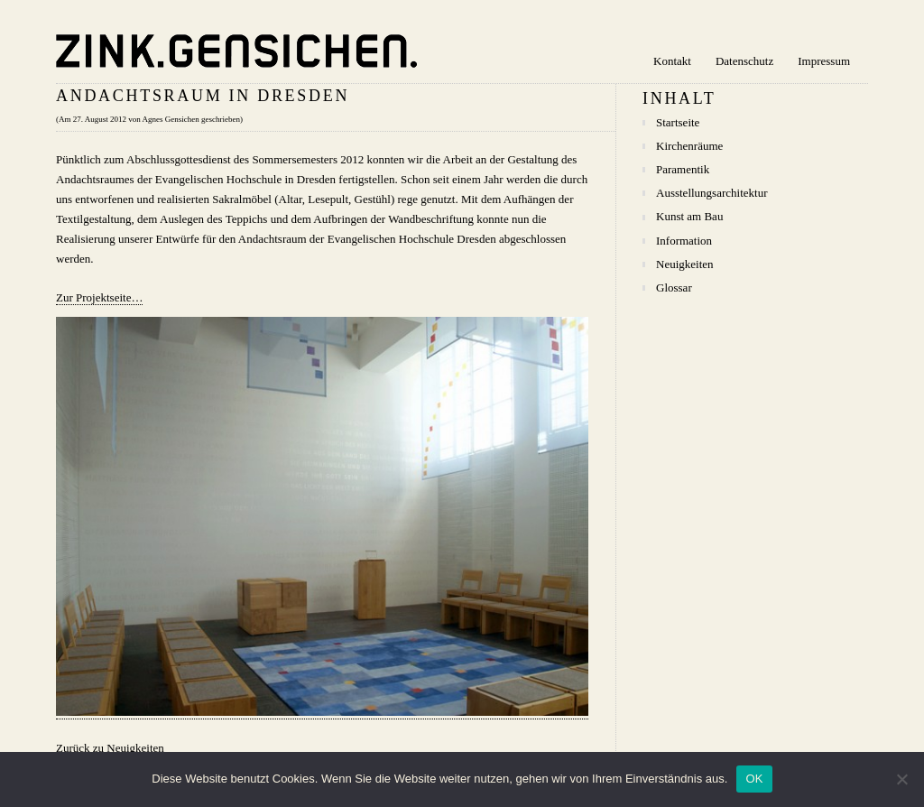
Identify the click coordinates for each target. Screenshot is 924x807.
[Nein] (901, 779)
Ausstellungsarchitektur (711, 192)
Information (684, 240)
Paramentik (682, 169)
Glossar (674, 287)
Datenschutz (744, 61)
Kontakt (672, 61)
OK (753, 778)
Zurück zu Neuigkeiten (110, 748)
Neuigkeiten (685, 264)
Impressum (824, 61)
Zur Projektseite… (99, 297)
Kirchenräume (689, 146)
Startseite (677, 122)
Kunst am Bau (689, 216)
